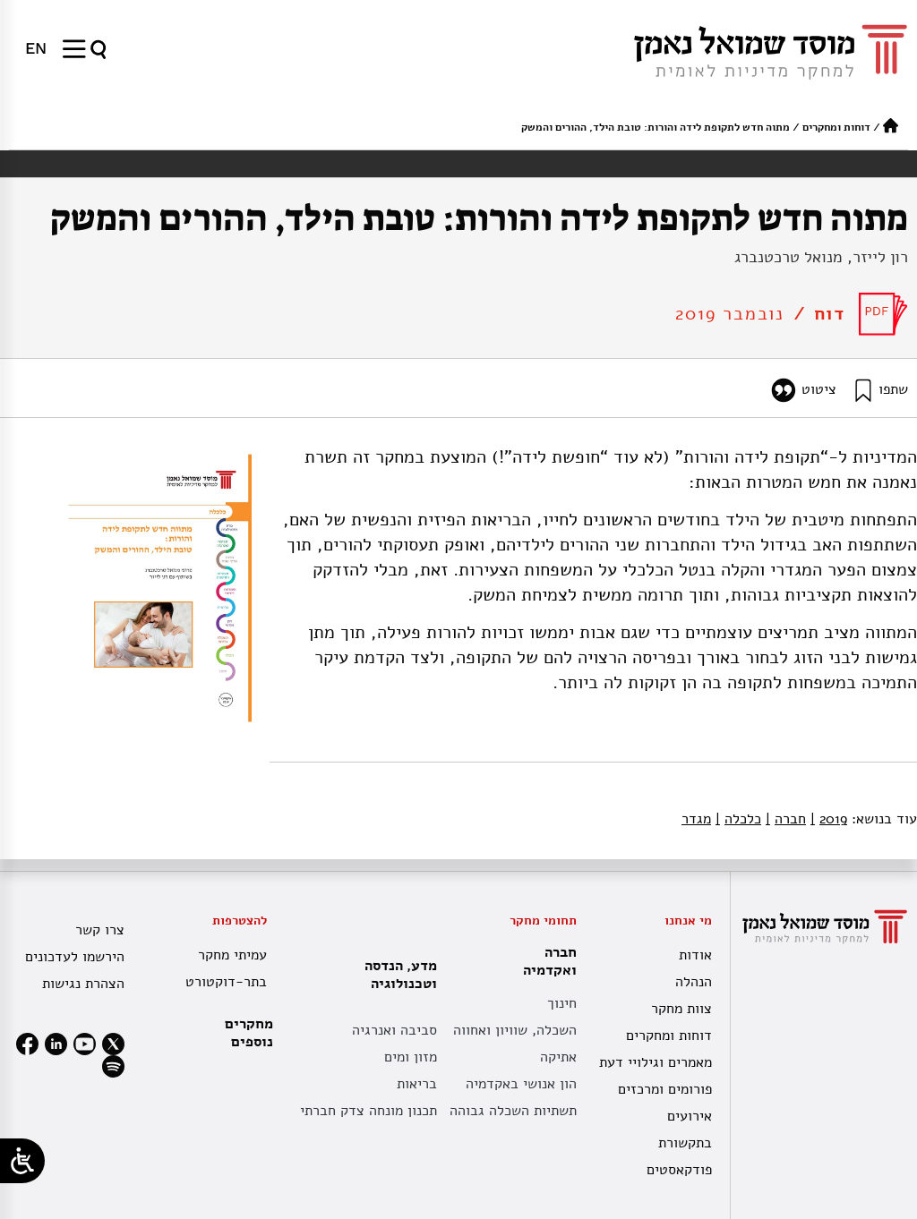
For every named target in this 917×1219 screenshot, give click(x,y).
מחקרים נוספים (249, 1033)
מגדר (696, 819)
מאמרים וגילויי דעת (655, 1062)
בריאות (417, 1084)
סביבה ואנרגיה (394, 1030)
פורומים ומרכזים (665, 1089)
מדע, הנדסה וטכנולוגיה (396, 974)
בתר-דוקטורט (226, 982)
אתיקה (558, 1057)
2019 (828, 819)
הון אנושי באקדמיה (521, 1084)
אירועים (689, 1116)
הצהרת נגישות (83, 983)
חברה (786, 819)
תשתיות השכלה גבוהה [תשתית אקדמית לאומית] (513, 1111)
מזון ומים (410, 1057)
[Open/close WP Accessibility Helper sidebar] (22, 1160)
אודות (695, 955)
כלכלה (738, 819)
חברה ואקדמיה (545, 961)
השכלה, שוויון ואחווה (515, 1030)
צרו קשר (99, 930)
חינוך (562, 1003)
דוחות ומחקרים (836, 127)
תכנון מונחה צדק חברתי (368, 1111)
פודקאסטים (679, 1170)
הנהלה (693, 982)
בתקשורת (685, 1143)
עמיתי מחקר (232, 955)
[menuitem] (36, 48)
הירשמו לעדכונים (74, 957)
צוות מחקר (681, 1009)
